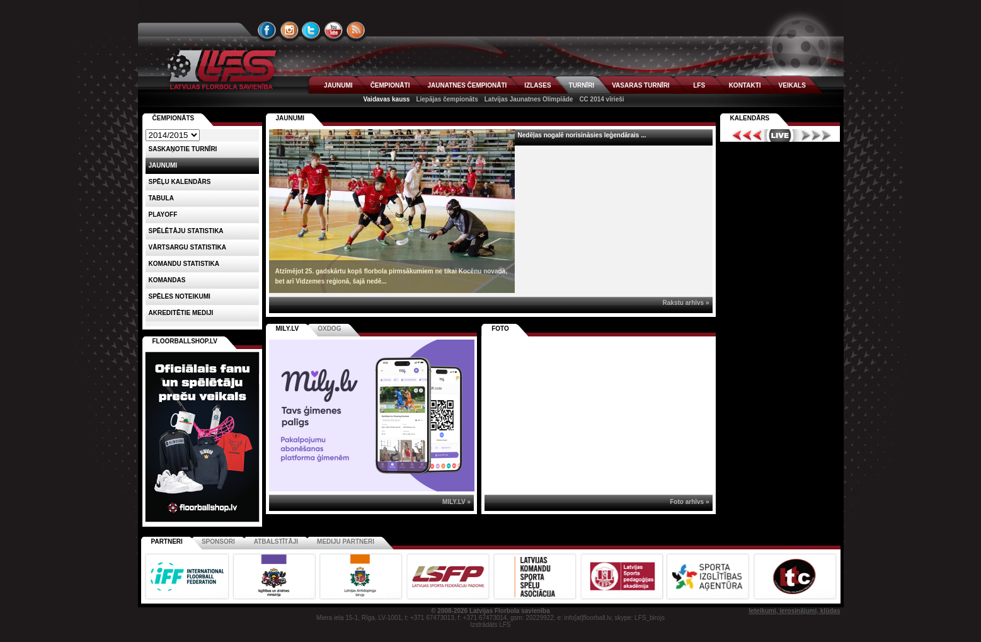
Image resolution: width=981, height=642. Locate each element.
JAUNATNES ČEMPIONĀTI (467, 85)
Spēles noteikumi (179, 296)
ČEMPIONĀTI (390, 85)
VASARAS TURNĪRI (640, 85)
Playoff (163, 214)
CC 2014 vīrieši (601, 99)
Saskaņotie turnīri (183, 149)
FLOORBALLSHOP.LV (185, 341)
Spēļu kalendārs (180, 181)
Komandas (167, 280)
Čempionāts (173, 118)
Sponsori (218, 541)
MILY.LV (287, 328)
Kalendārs (750, 118)
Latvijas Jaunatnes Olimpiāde (529, 99)
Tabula (161, 198)
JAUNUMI (338, 85)
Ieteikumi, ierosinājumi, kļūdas (794, 610)
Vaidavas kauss (386, 99)
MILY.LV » (456, 501)
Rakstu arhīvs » (686, 302)
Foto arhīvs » (689, 501)
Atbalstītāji (276, 541)
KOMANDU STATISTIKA (184, 263)
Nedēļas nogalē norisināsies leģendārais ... (582, 135)
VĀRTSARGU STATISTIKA (188, 247)
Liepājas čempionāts (447, 99)
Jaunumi (290, 118)
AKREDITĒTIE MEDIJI (181, 312)
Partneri (167, 541)
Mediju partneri (345, 541)
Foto (500, 328)
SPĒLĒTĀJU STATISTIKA (186, 230)
